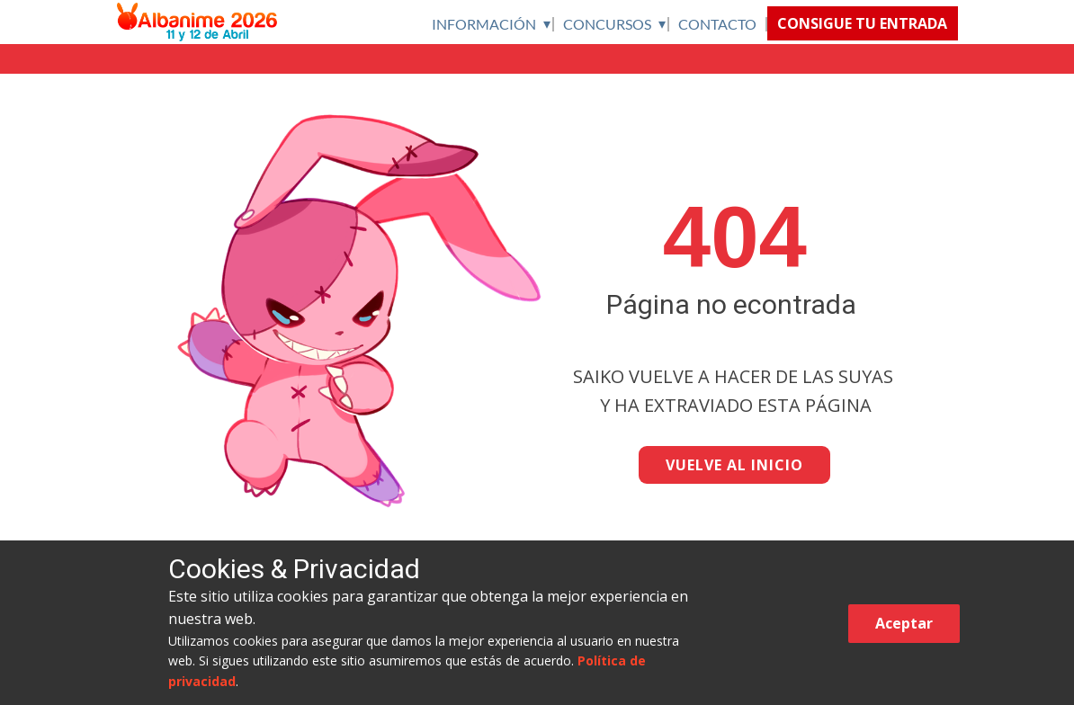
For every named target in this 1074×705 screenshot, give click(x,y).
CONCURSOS (607, 24)
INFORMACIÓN (484, 24)
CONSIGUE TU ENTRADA (862, 23)
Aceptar (904, 623)
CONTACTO (717, 24)
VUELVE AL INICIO (734, 465)
